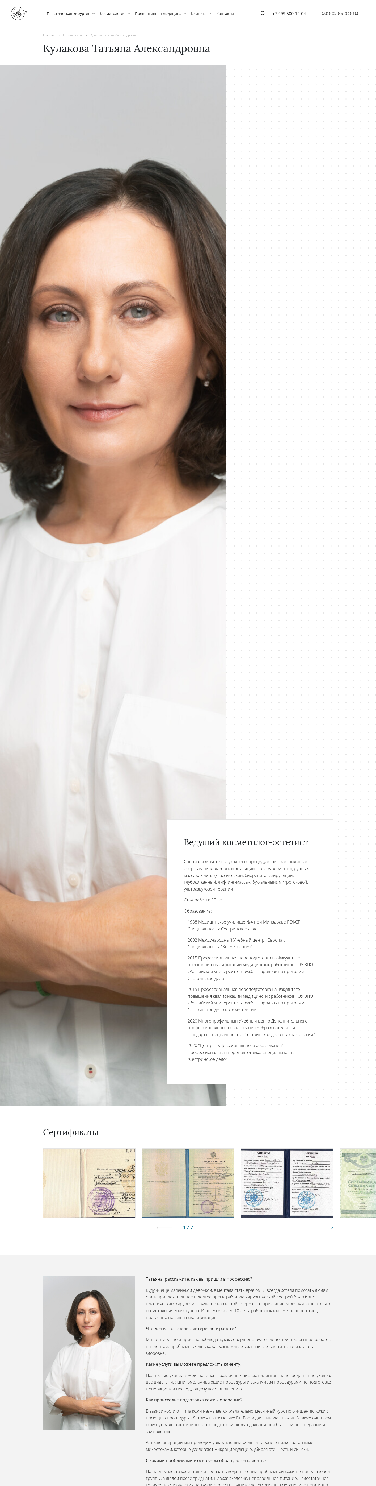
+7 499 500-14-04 (289, 13)
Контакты (225, 13)
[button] (319, 1227)
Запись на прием (339, 13)
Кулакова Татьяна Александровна (117, 35)
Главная (49, 35)
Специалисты (73, 35)
